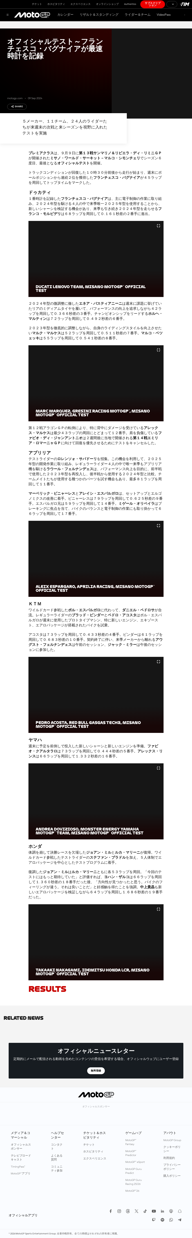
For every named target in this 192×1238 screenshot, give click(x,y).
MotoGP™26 (132, 1191)
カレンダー (65, 14)
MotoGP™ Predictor (130, 1153)
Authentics (130, 4)
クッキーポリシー (172, 1149)
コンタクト (56, 1146)
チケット (37, 4)
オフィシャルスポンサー (21, 1146)
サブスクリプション (152, 4)
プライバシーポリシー (172, 1167)
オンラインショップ (107, 4)
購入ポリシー (172, 1176)
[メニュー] (7, 15)
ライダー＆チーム (138, 14)
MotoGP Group (172, 1140)
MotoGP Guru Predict (133, 1171)
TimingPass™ (18, 1166)
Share (17, 106)
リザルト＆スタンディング (99, 14)
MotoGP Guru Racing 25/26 (133, 1182)
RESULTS (47, 989)
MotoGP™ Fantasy (130, 1142)
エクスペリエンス (80, 4)
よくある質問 (56, 1157)
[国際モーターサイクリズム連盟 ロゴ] (184, 4)
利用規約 (169, 1158)
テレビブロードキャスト (21, 1157)
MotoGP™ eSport (135, 1162)
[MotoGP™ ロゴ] (32, 15)
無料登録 (96, 1071)
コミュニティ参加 (56, 1168)
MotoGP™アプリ (20, 1173)
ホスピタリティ (56, 4)
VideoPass (164, 14)
